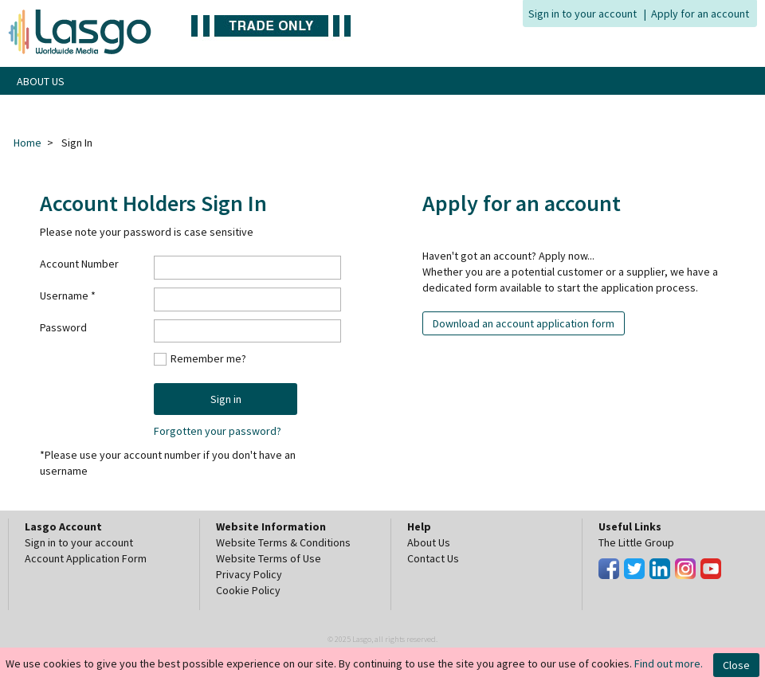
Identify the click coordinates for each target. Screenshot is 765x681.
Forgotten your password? (217, 431)
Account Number (79, 263)
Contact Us (433, 558)
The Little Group (636, 542)
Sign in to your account (582, 13)
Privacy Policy (249, 574)
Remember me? (208, 358)
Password (63, 327)
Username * (68, 295)
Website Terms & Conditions (283, 542)
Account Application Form (86, 558)
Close (736, 665)
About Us (428, 542)
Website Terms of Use (268, 558)
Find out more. (668, 663)
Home (27, 142)
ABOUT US (41, 81)
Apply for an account (700, 13)
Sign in (225, 399)
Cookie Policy (248, 590)
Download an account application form (523, 323)
